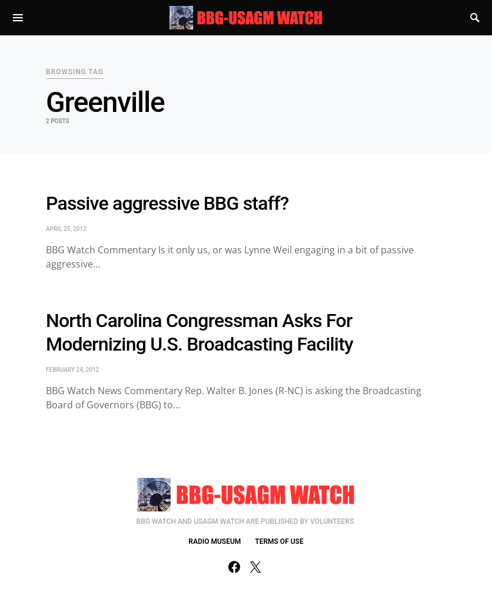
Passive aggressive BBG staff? (167, 203)
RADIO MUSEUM (214, 541)
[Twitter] (255, 567)
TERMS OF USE (279, 541)
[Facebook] (234, 567)
